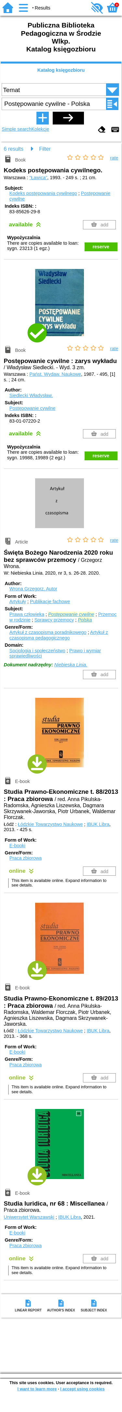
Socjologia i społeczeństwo (37, 650)
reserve (101, 246)
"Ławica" (38, 177)
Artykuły (17, 601)
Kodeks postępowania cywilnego (43, 193)
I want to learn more (37, 1388)
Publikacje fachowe (50, 601)
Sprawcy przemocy (54, 619)
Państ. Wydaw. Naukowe (55, 374)
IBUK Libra (98, 824)
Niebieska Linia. (71, 664)
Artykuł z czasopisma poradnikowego (48, 632)
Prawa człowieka (26, 614)
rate (114, 158)
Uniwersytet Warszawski (29, 1217)
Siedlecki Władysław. (31, 395)
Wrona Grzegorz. (33, 588)
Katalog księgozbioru (61, 70)
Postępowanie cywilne (32, 408)
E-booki (17, 845)
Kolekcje (40, 129)
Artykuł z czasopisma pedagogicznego (58, 635)
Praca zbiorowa (25, 858)
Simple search (16, 129)
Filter (45, 149)
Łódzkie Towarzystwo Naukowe (50, 824)
